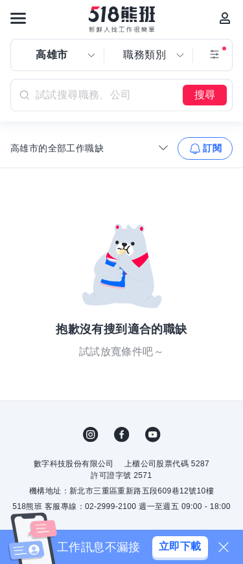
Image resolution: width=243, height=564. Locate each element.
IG (90, 434)
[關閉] (223, 547)
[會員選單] (225, 18)
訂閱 (212, 148)
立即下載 (180, 546)
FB (122, 434)
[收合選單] (163, 147)
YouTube (153, 434)
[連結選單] (18, 18)
